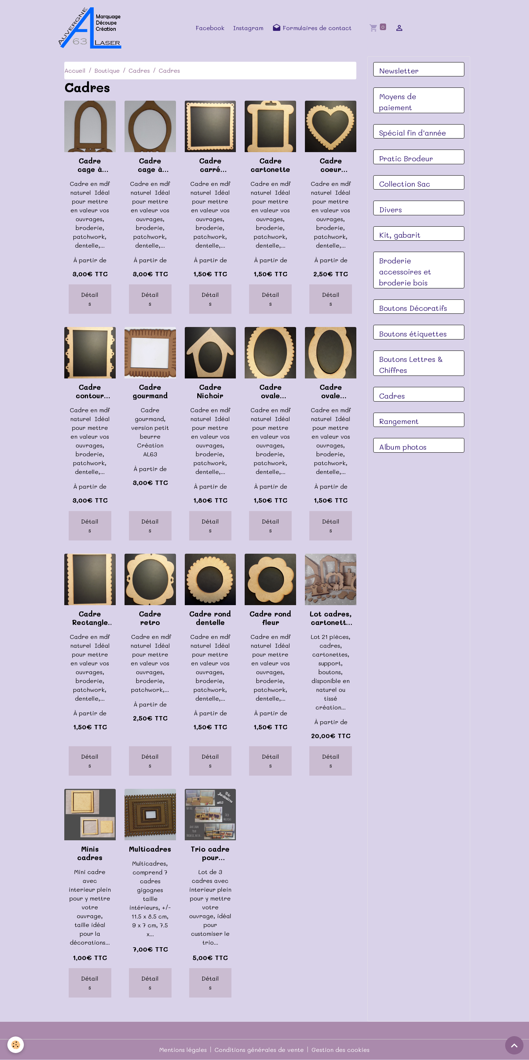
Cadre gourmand (150, 391)
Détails (89, 299)
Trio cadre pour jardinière (210, 853)
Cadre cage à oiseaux (90, 165)
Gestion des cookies (341, 1049)
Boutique (107, 70)
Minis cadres (89, 853)
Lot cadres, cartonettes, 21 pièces (331, 618)
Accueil (75, 70)
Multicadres (150, 849)
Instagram (248, 28)
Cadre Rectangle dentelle (90, 618)
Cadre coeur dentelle (330, 165)
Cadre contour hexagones (90, 391)
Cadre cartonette (270, 165)
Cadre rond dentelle (210, 618)
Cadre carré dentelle (210, 165)
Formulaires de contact (312, 28)
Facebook (210, 28)
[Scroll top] (514, 1045)
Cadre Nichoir (210, 391)
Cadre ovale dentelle (270, 391)
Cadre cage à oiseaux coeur (150, 165)
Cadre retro (150, 618)
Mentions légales (183, 1049)
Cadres (139, 70)
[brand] (92, 28)
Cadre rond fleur (270, 618)
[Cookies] (15, 1044)
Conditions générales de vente (259, 1049)
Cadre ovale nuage (331, 391)
